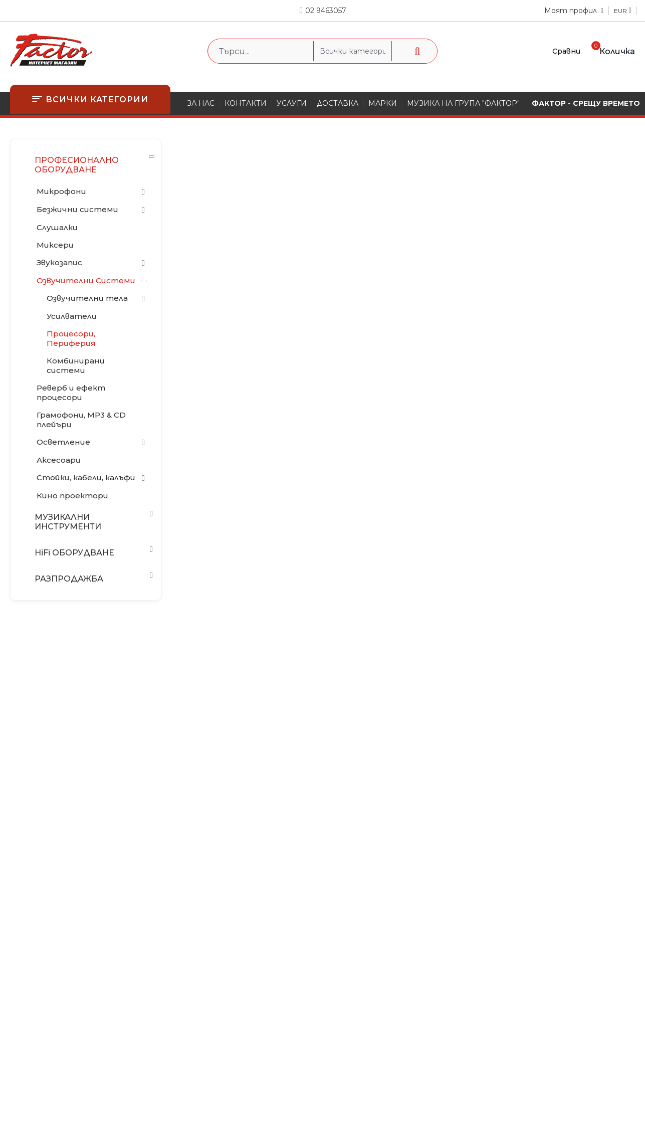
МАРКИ (382, 103)
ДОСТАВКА (337, 103)
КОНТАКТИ (246, 103)
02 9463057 (325, 10)
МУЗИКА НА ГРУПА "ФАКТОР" (463, 103)
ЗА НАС (200, 103)
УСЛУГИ (292, 103)
